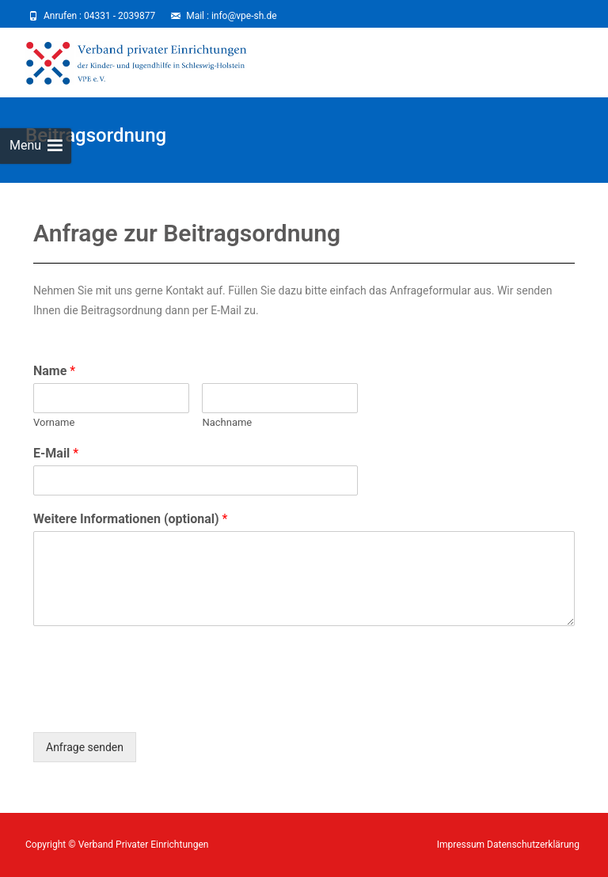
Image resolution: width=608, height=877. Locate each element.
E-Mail (55, 453)
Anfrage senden (85, 747)
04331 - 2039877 (119, 15)
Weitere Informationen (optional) (130, 518)
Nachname (227, 422)
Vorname (53, 422)
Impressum (462, 844)
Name (54, 370)
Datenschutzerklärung (533, 844)
